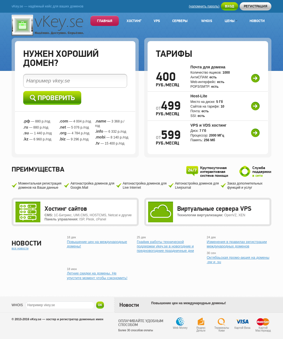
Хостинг (134, 21)
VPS (157, 21)
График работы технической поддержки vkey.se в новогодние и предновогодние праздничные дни (165, 246)
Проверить (52, 98)
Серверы (180, 21)
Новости (257, 21)
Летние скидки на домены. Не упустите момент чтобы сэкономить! (97, 275)
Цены (231, 21)
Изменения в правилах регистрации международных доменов (237, 244)
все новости (20, 248)
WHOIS (17, 305)
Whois (206, 21)
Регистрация (255, 6)
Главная (104, 21)
